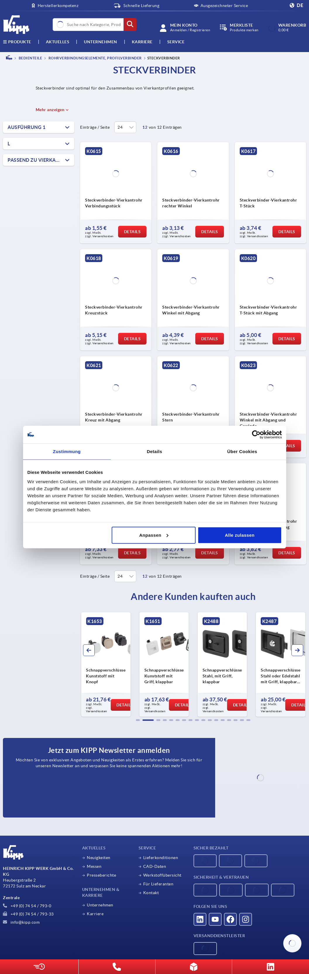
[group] (105, 664)
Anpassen (153, 534)
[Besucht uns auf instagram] (245, 919)
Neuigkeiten (99, 857)
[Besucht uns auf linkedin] (200, 919)
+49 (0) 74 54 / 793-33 (28, 914)
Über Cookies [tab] (242, 451)
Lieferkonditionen (160, 857)
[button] (138, 720)
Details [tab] (154, 451)
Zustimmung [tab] (67, 451)
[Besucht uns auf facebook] (230, 919)
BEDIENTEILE (30, 58)
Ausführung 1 (26, 127)
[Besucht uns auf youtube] (215, 919)
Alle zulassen (240, 534)
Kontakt (151, 892)
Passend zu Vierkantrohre (41, 160)
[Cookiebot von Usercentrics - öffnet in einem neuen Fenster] (256, 434)
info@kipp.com (21, 922)
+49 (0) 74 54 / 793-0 (27, 906)
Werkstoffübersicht (162, 875)
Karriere (142, 42)
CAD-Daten (154, 866)
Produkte (17, 42)
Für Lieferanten (158, 884)
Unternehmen (100, 42)
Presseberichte (101, 875)
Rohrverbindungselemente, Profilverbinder (95, 58)
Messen (94, 866)
